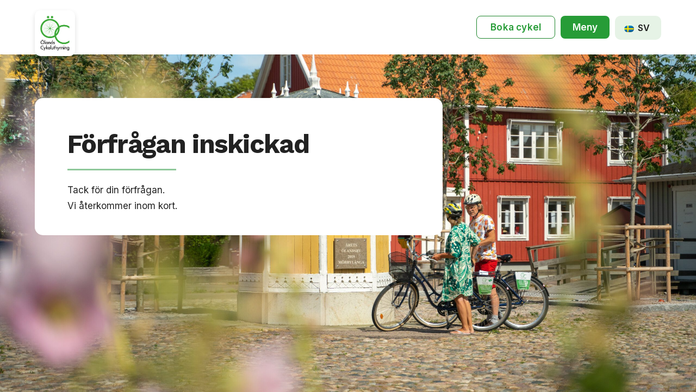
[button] (585, 27)
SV (637, 27)
